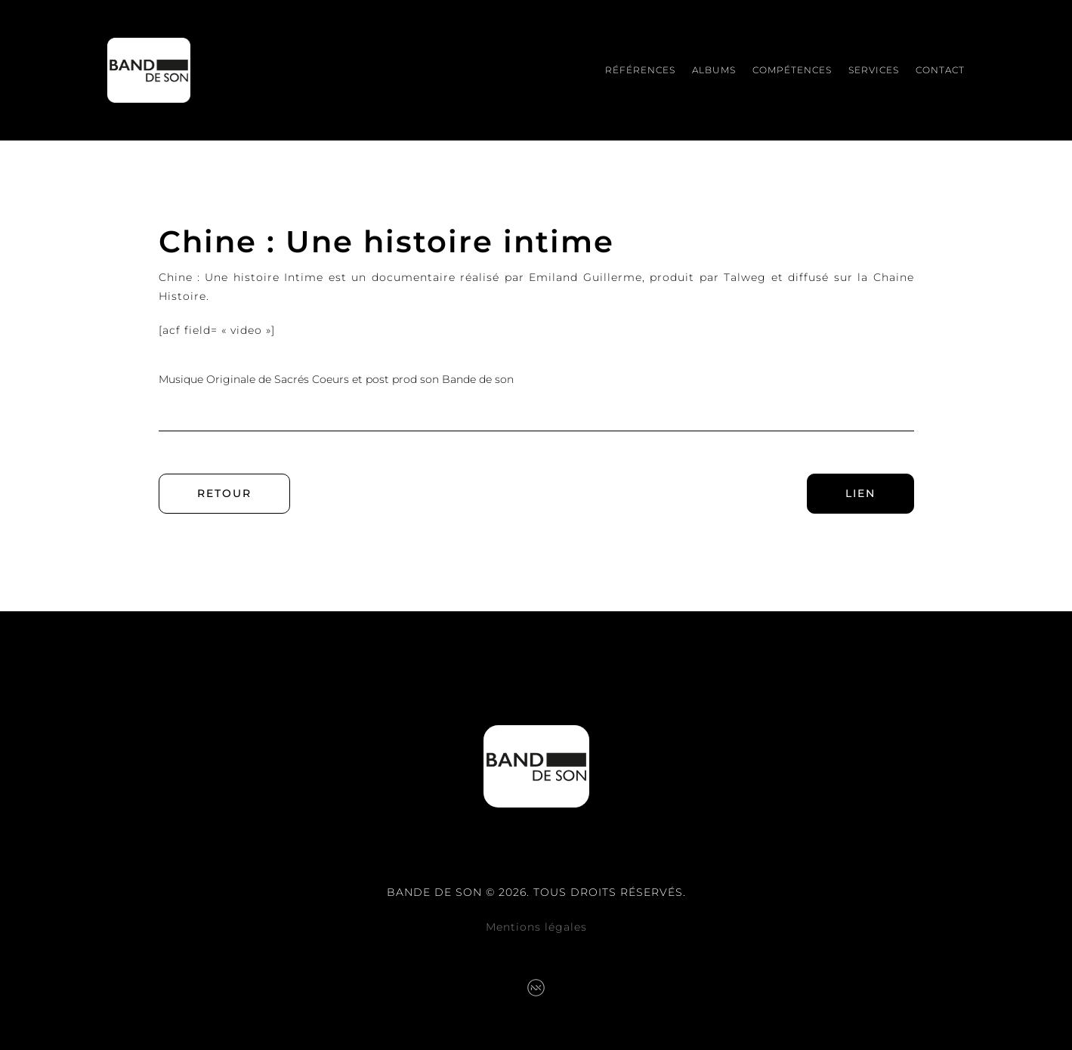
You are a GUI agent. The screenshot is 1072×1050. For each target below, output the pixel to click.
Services (873, 70)
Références (640, 70)
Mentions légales (536, 927)
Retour (224, 493)
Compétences (792, 70)
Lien (860, 493)
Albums (714, 70)
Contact (940, 70)
